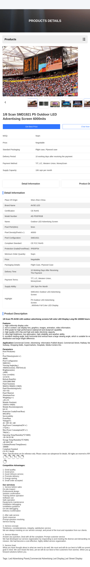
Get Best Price (35, 127)
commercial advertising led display (47, 558)
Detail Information (31, 184)
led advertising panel (18, 558)
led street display (73, 558)
